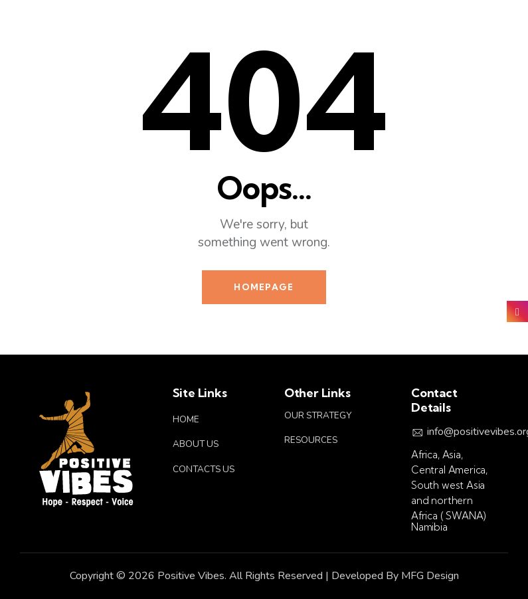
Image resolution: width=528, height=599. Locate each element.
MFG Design (430, 575)
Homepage (264, 287)
